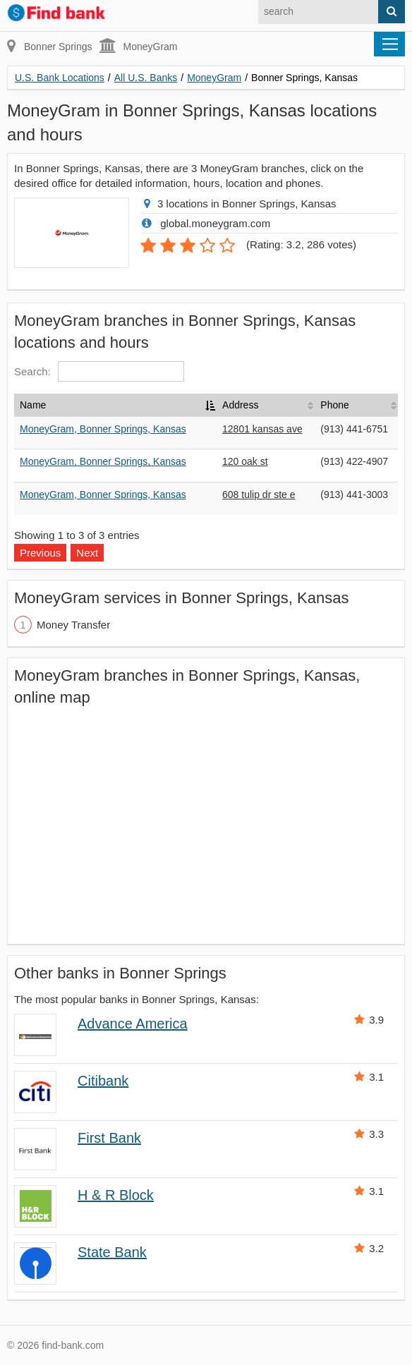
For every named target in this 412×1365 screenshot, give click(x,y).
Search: (99, 371)
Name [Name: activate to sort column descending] (33, 405)
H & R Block (116, 1195)
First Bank (109, 1138)
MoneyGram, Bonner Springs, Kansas (103, 429)
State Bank (112, 1252)
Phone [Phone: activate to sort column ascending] (334, 405)
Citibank (103, 1080)
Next (87, 553)
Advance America (133, 1023)
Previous (40, 553)
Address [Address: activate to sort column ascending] (240, 405)
